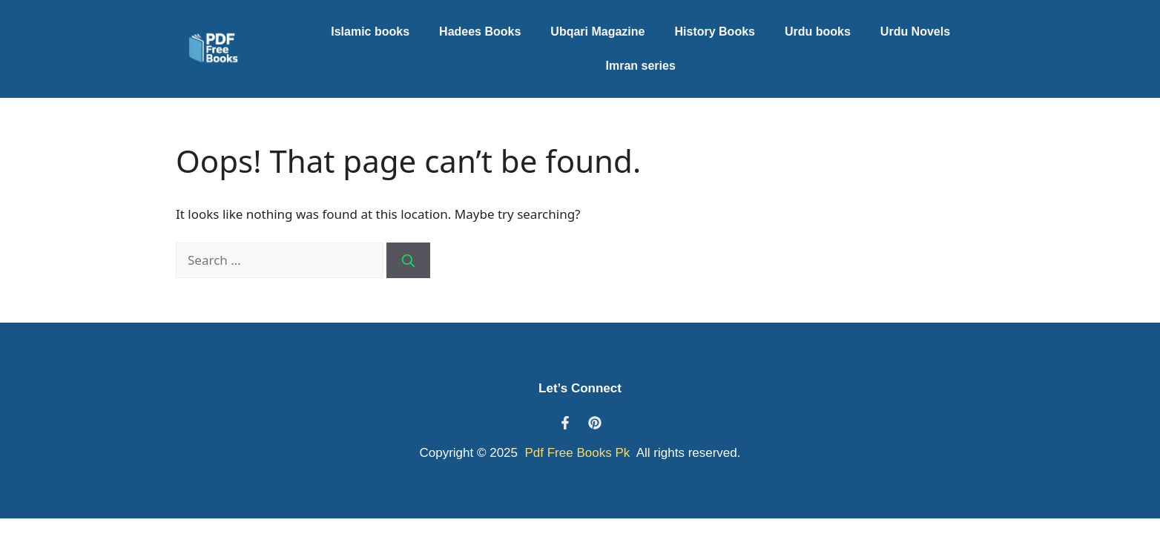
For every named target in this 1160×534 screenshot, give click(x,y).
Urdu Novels (915, 31)
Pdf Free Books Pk (575, 453)
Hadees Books (480, 31)
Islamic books (370, 31)
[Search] (408, 260)
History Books (714, 31)
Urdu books (818, 31)
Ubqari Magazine (597, 31)
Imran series (641, 65)
